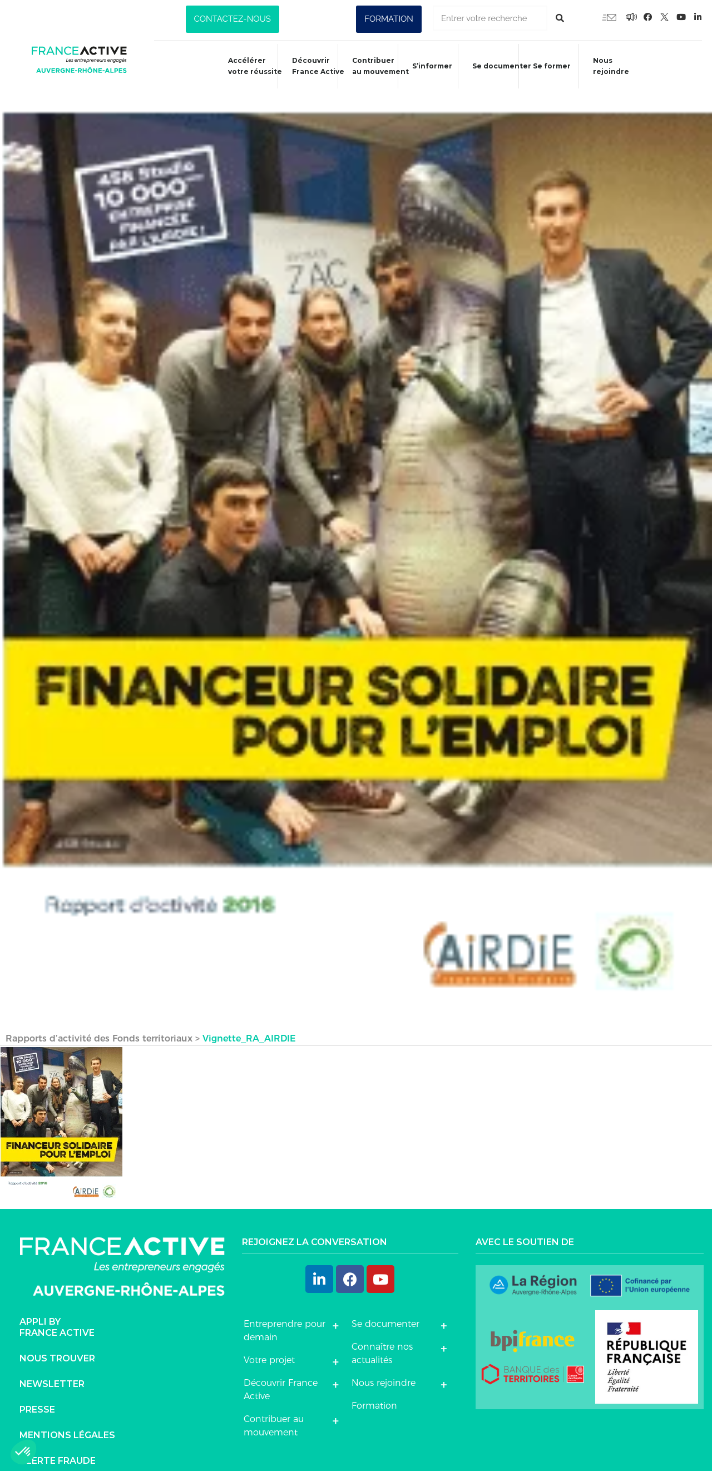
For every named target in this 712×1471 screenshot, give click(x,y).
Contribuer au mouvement (374, 66)
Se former (550, 67)
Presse (37, 1394)
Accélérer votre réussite (245, 66)
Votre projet (269, 1345)
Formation (374, 1390)
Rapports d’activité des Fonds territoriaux (99, 1023)
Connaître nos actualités (382, 1338)
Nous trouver (57, 1343)
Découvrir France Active (310, 66)
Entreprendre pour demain (284, 1315)
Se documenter (499, 67)
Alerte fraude (57, 1445)
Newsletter (52, 1369)
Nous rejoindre (612, 66)
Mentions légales (67, 1420)
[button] (232, 19)
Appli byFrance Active (57, 1312)
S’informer (427, 67)
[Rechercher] (559, 18)
